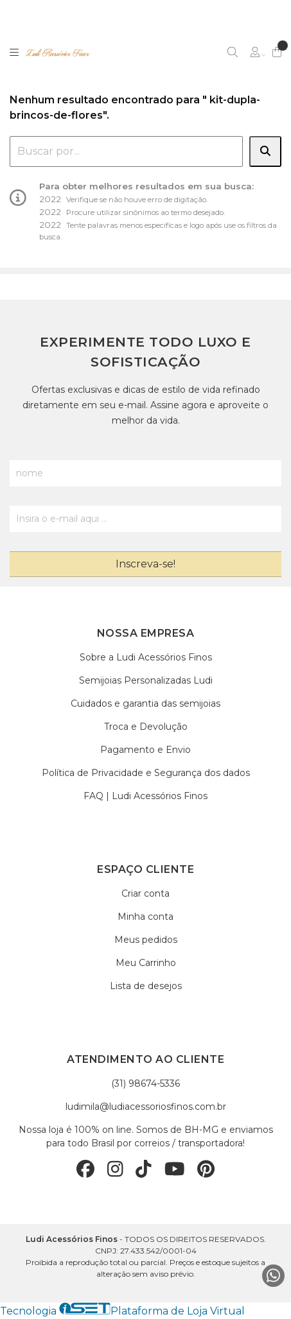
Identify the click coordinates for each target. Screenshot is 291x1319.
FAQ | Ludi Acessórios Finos (145, 796)
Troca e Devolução (146, 726)
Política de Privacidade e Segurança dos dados (146, 773)
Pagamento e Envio (145, 749)
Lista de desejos (146, 986)
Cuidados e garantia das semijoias (145, 703)
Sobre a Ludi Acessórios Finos (146, 657)
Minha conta (145, 916)
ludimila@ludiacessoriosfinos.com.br (146, 1106)
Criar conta (145, 893)
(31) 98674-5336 (145, 1083)
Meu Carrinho (146, 963)
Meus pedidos (145, 939)
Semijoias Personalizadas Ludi (146, 680)
